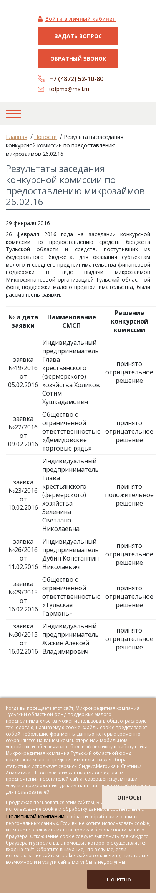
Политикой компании (35, 816)
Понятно (118, 879)
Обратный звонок (78, 58)
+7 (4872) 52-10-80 (76, 79)
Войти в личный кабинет (80, 18)
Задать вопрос (78, 36)
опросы (129, 797)
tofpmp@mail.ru (69, 89)
